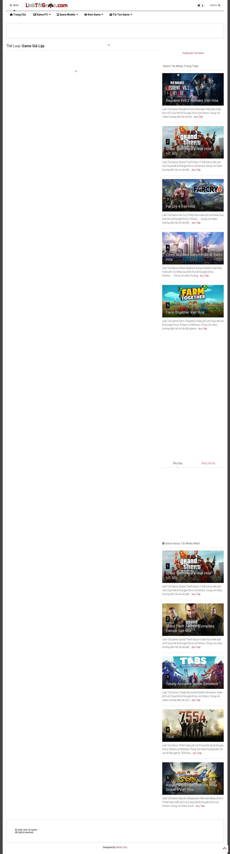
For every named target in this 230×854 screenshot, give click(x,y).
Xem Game (93, 14)
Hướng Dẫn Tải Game (193, 53)
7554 (170, 737)
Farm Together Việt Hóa (185, 312)
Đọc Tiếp (198, 117)
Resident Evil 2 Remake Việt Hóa (192, 100)
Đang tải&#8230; (193, 501)
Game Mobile (67, 14)
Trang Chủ (18, 14)
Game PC (42, 14)
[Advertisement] (193, 396)
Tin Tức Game (121, 14)
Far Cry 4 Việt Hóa (180, 206)
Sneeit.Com (121, 847)
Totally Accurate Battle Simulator (192, 684)
